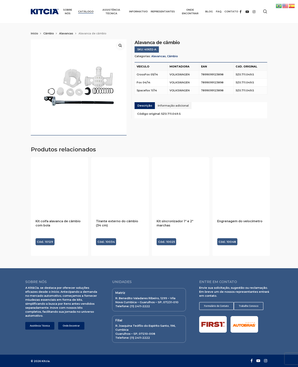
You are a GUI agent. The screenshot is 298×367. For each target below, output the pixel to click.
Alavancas (66, 33)
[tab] (145, 105)
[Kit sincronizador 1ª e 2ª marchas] (180, 185)
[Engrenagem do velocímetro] (241, 185)
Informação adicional (173, 105)
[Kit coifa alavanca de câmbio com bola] (59, 185)
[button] (39, 326)
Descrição (144, 105)
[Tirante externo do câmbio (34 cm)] (120, 185)
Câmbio (48, 33)
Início (34, 33)
